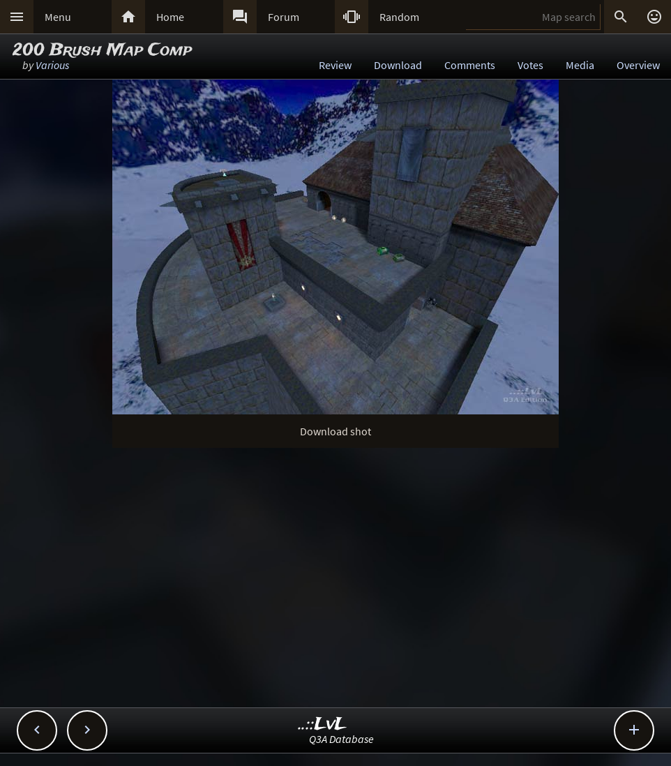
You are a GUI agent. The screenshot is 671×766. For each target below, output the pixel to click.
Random (399, 17)
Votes (530, 65)
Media (580, 65)
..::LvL (322, 724)
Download (398, 65)
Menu (58, 17)
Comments (469, 65)
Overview (638, 65)
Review (335, 65)
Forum (283, 17)
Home (170, 17)
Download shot (335, 431)
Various (52, 65)
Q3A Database (341, 739)
